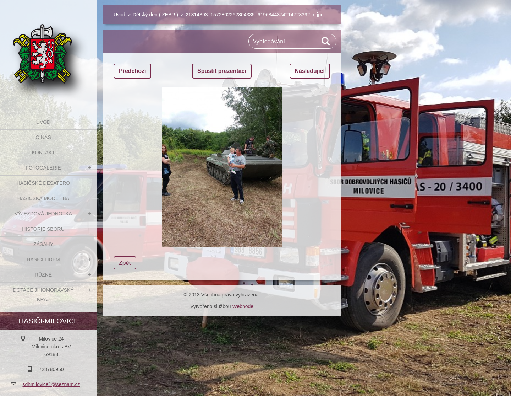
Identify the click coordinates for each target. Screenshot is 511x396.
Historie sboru (43, 229)
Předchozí (132, 71)
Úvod (43, 122)
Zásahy (43, 244)
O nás (43, 137)
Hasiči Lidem (43, 259)
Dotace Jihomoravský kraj (43, 294)
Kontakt (43, 152)
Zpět (125, 263)
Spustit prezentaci (221, 71)
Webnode (242, 306)
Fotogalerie (43, 168)
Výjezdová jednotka (43, 213)
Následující (310, 71)
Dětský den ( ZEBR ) (155, 14)
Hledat (326, 41)
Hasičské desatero (43, 183)
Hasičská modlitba (43, 198)
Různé (43, 275)
